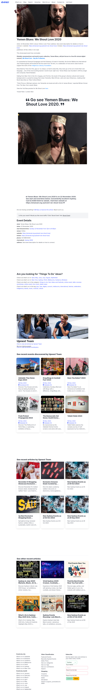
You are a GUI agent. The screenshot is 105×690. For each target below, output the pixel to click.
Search (30, 2)
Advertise (37, 2)
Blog (24, 2)
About (53, 2)
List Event (69, 2)
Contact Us (60, 2)
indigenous (20, 288)
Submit (69, 678)
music (31, 288)
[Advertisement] (7, 14)
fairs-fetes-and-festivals (56, 282)
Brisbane (64, 280)
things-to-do (44, 282)
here (46, 88)
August (48, 277)
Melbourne (51, 280)
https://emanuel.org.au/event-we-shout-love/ (43, 46)
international (64, 286)
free (41, 286)
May (36, 277)
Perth (45, 280)
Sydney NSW (29, 240)
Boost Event (66, 215)
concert (49, 286)
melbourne (56, 286)
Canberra (58, 280)
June (40, 277)
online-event (68, 282)
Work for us (46, 2)
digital (45, 286)
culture (41, 288)
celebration (77, 286)
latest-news (43, 284)
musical (35, 288)
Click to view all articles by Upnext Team (29, 344)
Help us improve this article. (44, 210)
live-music (36, 284)
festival (71, 286)
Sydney (40, 280)
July (43, 277)
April (33, 277)
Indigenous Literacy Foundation (41, 65)
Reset (76, 678)
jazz (37, 286)
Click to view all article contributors (27, 347)
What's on (18, 2)
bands (26, 288)
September (54, 277)
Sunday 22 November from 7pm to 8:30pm (43, 228)
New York (35, 280)
